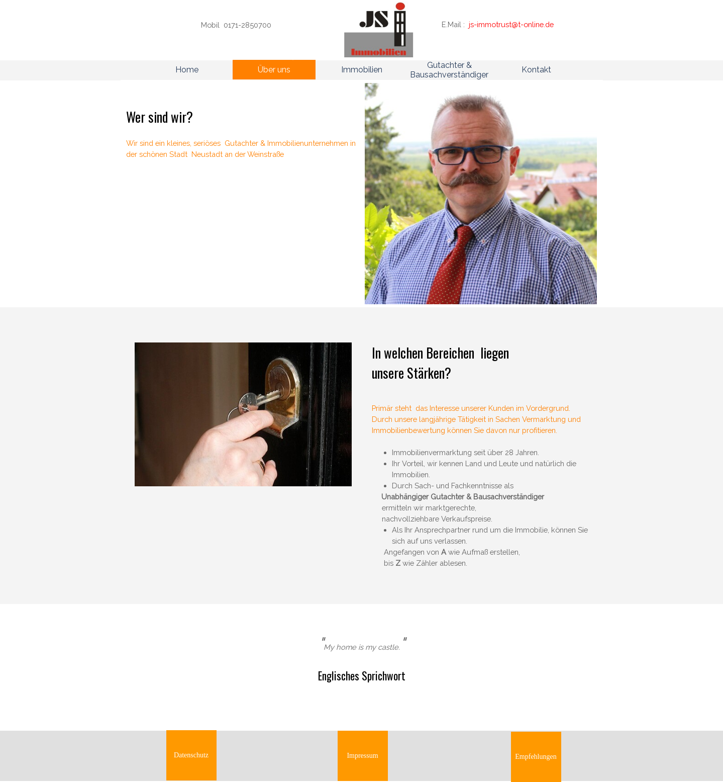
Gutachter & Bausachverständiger (449, 69)
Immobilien (361, 69)
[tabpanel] (256, 25)
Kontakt (536, 69)
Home (186, 69)
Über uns (274, 69)
